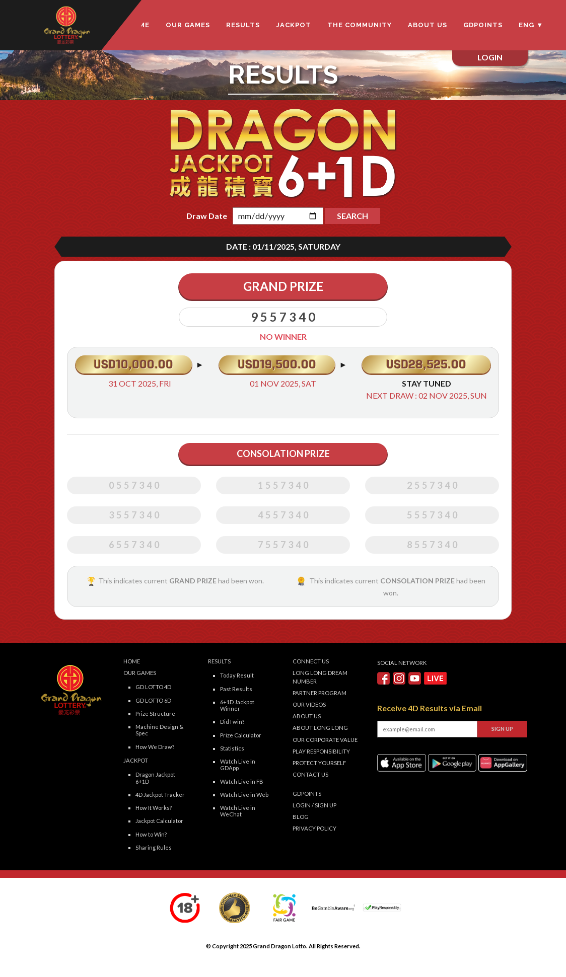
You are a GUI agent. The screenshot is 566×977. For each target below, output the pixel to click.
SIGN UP (325, 805)
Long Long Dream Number (320, 677)
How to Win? (151, 834)
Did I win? (232, 721)
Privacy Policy (314, 828)
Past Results (236, 689)
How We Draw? (154, 746)
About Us (427, 25)
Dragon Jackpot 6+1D (155, 777)
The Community (359, 25)
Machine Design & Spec (159, 729)
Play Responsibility (321, 751)
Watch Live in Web (244, 794)
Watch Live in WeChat (237, 810)
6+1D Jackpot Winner (237, 705)
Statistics (232, 748)
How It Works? (153, 807)
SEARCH (352, 215)
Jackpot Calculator (159, 820)
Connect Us (311, 661)
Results (243, 25)
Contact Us (310, 774)
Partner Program (319, 693)
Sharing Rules (153, 847)
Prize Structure (155, 713)
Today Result (237, 675)
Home (131, 661)
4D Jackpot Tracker (160, 794)
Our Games (188, 25)
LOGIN (302, 805)
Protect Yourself (319, 763)
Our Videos (309, 704)
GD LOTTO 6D (153, 700)
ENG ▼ (531, 25)
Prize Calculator (240, 735)
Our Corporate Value (325, 739)
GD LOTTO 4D (153, 687)
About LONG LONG (320, 727)
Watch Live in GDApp (237, 764)
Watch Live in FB (241, 781)
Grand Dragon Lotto (279, 946)
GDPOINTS (483, 25)
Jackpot (293, 25)
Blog (301, 816)
